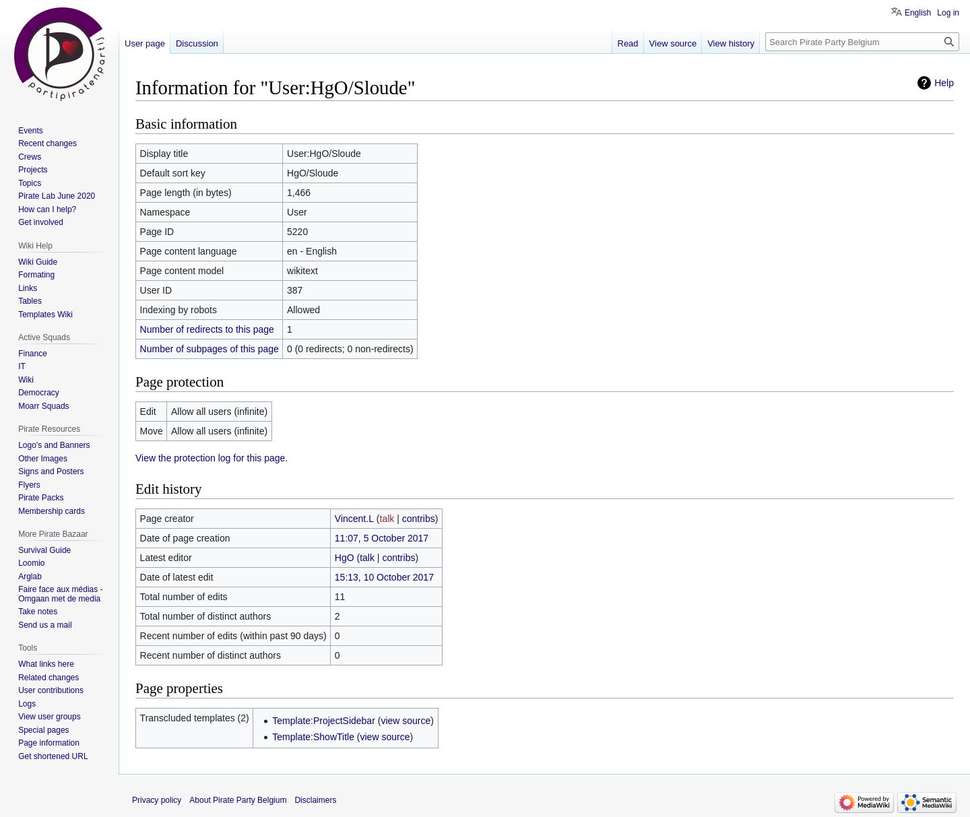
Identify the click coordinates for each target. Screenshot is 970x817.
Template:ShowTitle (313, 736)
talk (387, 518)
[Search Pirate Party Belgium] (862, 41)
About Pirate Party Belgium (237, 800)
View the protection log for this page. (211, 458)
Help (944, 82)
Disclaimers (315, 800)
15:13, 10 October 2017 (384, 577)
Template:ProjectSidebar (323, 720)
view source (405, 720)
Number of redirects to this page (207, 329)
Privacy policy (156, 800)
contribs (418, 518)
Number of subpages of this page (209, 349)
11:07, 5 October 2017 (381, 538)
